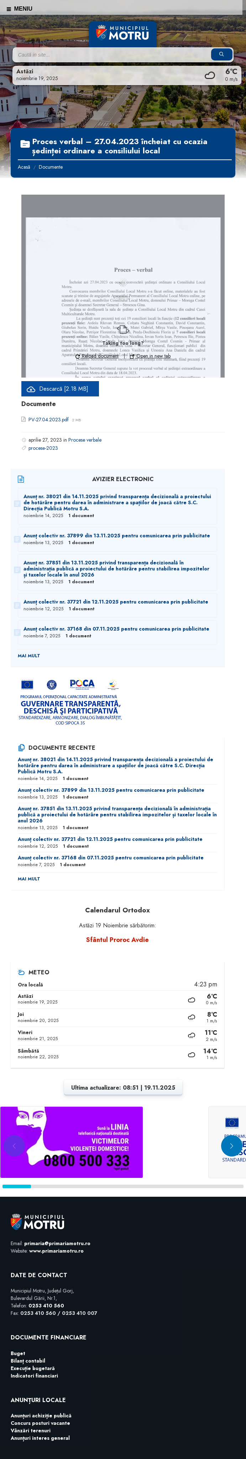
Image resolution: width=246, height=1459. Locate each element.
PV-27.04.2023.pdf (49, 419)
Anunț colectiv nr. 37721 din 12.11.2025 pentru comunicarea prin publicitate (115, 601)
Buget (18, 1353)
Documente (51, 166)
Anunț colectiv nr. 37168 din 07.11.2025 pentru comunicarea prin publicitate (116, 628)
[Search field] (102, 55)
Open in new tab (150, 356)
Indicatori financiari (34, 1375)
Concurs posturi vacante (40, 1423)
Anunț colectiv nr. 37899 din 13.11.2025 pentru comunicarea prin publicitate (116, 535)
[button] (231, 1146)
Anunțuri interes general (40, 1438)
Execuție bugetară (33, 1368)
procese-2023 (43, 448)
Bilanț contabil (28, 1360)
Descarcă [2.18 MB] (63, 389)
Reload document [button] (97, 356)
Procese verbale (84, 439)
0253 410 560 (46, 1305)
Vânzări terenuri (31, 1430)
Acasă (24, 166)
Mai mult (29, 656)
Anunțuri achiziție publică (41, 1415)
